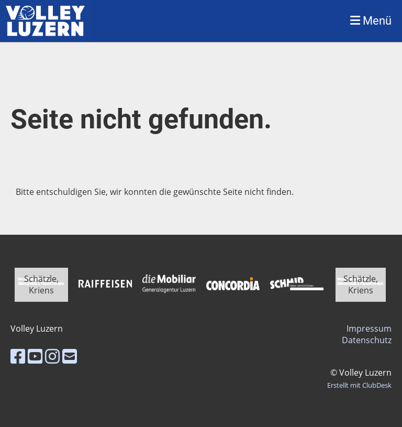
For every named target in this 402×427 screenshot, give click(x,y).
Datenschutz (367, 340)
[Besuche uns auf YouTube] (35, 356)
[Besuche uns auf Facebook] (17, 356)
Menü (371, 20)
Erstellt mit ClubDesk (359, 385)
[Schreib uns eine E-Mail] (69, 356)
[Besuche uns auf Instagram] (52, 356)
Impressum (369, 328)
